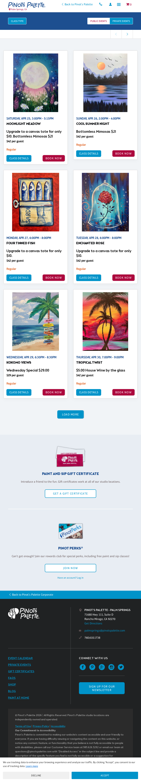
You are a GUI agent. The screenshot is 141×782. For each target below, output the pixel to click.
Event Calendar (20, 658)
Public (98, 21)
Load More (70, 414)
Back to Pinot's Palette (78, 4)
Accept (105, 775)
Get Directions (93, 623)
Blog (12, 691)
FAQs (12, 678)
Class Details (18, 158)
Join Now (70, 568)
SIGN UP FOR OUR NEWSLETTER (102, 688)
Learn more (32, 766)
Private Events (19, 665)
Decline (36, 775)
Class (17, 21)
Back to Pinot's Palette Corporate (32, 594)
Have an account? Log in (70, 577)
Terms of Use (23, 726)
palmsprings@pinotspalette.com (104, 630)
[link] (127, 34)
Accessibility (58, 726)
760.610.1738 (92, 637)
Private (121, 21)
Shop (12, 685)
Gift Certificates (21, 671)
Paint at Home (18, 698)
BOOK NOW (54, 158)
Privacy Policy (41, 726)
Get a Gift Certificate (70, 493)
